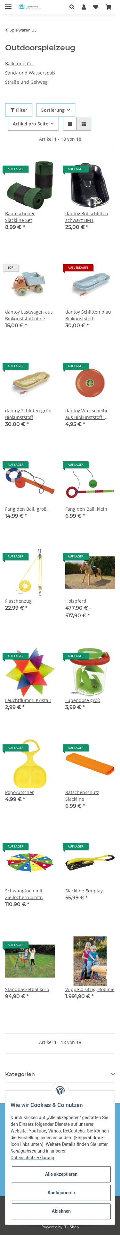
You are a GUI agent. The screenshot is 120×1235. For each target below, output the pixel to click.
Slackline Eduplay (84, 891)
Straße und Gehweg (26, 82)
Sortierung (53, 110)
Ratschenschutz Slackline (82, 795)
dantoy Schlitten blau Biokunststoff (88, 315)
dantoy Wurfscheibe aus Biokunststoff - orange (86, 414)
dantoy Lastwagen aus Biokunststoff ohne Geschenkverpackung (29, 315)
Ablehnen (61, 1211)
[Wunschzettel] (96, 7)
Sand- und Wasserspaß (30, 73)
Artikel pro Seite (30, 124)
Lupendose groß (82, 700)
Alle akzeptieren (61, 1174)
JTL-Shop (71, 1227)
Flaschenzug (18, 601)
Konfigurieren (61, 1192)
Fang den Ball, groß (26, 509)
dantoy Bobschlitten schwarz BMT (86, 216)
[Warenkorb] (108, 7)
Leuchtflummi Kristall (28, 700)
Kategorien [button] (20, 1074)
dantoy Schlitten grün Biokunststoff (28, 414)
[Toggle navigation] (8, 4)
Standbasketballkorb (27, 989)
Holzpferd (75, 601)
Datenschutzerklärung (32, 1157)
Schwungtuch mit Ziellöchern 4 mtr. (24, 894)
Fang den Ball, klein (86, 509)
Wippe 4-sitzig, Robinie (90, 989)
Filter (18, 110)
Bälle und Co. (19, 63)
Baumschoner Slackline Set (20, 216)
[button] (73, 7)
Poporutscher (19, 792)
